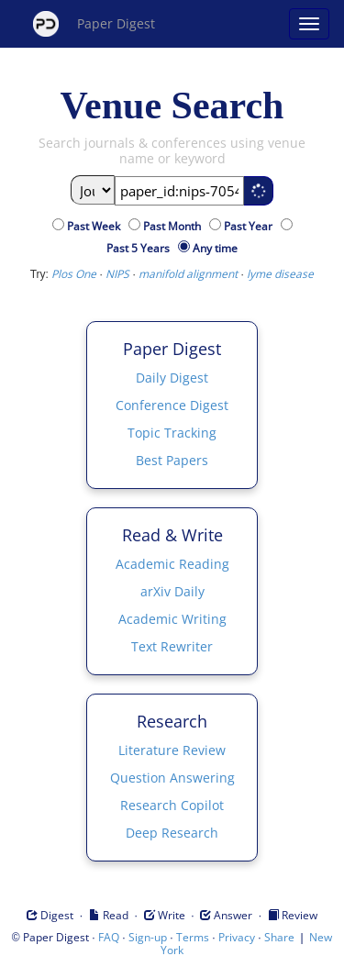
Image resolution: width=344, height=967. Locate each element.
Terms (192, 937)
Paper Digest (94, 24)
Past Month (174, 226)
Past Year (251, 226)
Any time (215, 248)
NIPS (117, 274)
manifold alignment (188, 274)
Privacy (236, 937)
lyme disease (280, 274)
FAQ (108, 937)
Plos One (73, 274)
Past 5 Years (140, 248)
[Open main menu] (309, 23)
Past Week (96, 226)
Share (279, 937)
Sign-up (147, 937)
